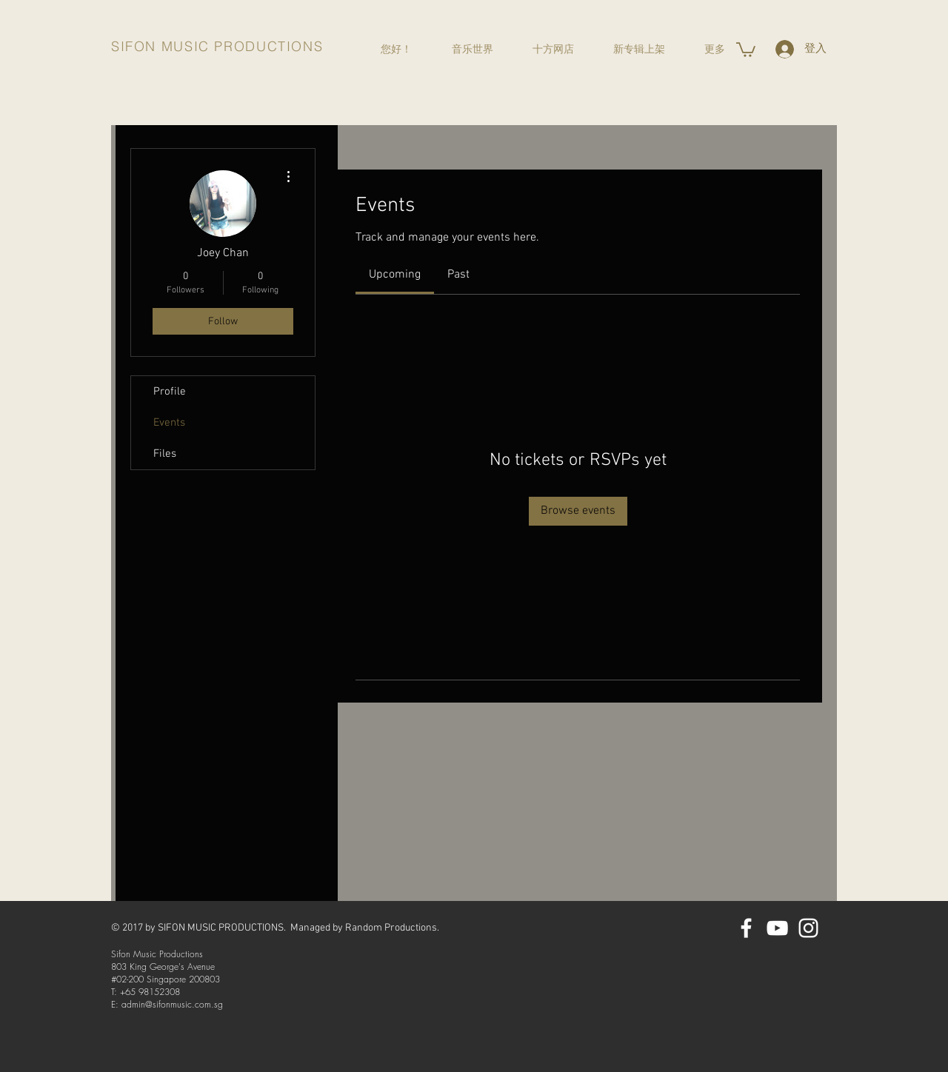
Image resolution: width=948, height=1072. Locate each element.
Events (169, 422)
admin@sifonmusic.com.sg (172, 1004)
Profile (169, 391)
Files (164, 453)
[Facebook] (746, 928)
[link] (395, 274)
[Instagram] (808, 928)
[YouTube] (777, 928)
